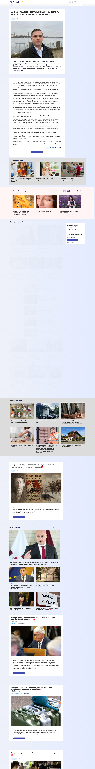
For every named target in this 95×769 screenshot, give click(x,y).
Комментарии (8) (37, 152)
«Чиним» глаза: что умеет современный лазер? (69, 166)
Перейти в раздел (80, 322)
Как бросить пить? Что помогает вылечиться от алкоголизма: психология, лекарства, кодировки (71, 330)
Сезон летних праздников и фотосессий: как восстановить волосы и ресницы (68, 199)
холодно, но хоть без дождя (75, 222)
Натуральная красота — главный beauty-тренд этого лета (46, 198)
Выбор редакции (50, 1)
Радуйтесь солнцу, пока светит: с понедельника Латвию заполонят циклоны (46, 437)
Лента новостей (32, 1)
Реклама (67, 4)
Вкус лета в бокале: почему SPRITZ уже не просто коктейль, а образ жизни (21, 180)
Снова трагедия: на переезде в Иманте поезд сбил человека (47, 447)
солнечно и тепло (73, 217)
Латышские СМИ (59, 1)
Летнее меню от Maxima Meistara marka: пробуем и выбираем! (20, 329)
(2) (19, 440)
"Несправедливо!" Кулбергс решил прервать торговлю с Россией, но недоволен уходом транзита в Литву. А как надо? (34, 428)
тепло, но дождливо (74, 220)
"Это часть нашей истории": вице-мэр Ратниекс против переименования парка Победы (21, 439)
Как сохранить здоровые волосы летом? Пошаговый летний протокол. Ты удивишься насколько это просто (23, 200)
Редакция (63, 4)
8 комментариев (21, 18)
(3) (50, 448)
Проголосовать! (72, 228)
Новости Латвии (41, 1)
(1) (46, 429)
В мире (24, 2)
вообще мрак (72, 225)
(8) (49, 14)
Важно (13, 18)
